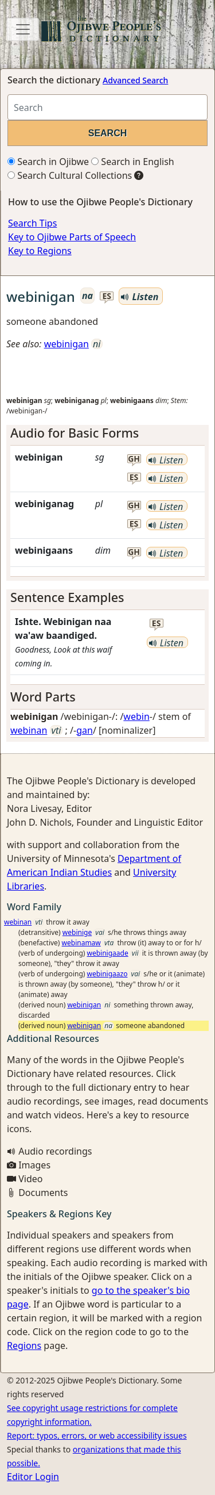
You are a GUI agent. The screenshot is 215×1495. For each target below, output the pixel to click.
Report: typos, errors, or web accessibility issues (97, 1435)
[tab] (107, 432)
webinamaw (81, 943)
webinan (28, 730)
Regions (24, 1345)
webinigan (66, 344)
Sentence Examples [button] (67, 597)
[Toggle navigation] (23, 29)
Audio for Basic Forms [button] (74, 432)
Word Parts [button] (43, 696)
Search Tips (32, 223)
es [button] (106, 296)
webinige (77, 932)
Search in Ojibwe (48, 161)
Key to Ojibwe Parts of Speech (72, 237)
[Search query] (107, 107)
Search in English (132, 161)
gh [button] (134, 459)
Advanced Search (135, 80)
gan (84, 730)
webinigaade (107, 953)
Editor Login (33, 1476)
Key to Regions (40, 250)
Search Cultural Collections (69, 175)
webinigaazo (107, 974)
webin (136, 716)
